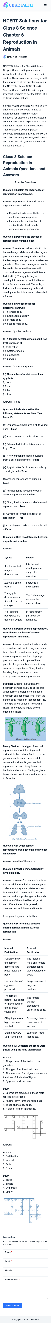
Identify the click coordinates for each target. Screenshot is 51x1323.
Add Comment (12, 1279)
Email (8, 1261)
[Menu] (45, 5)
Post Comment (12, 1305)
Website (9, 1270)
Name (8, 1252)
